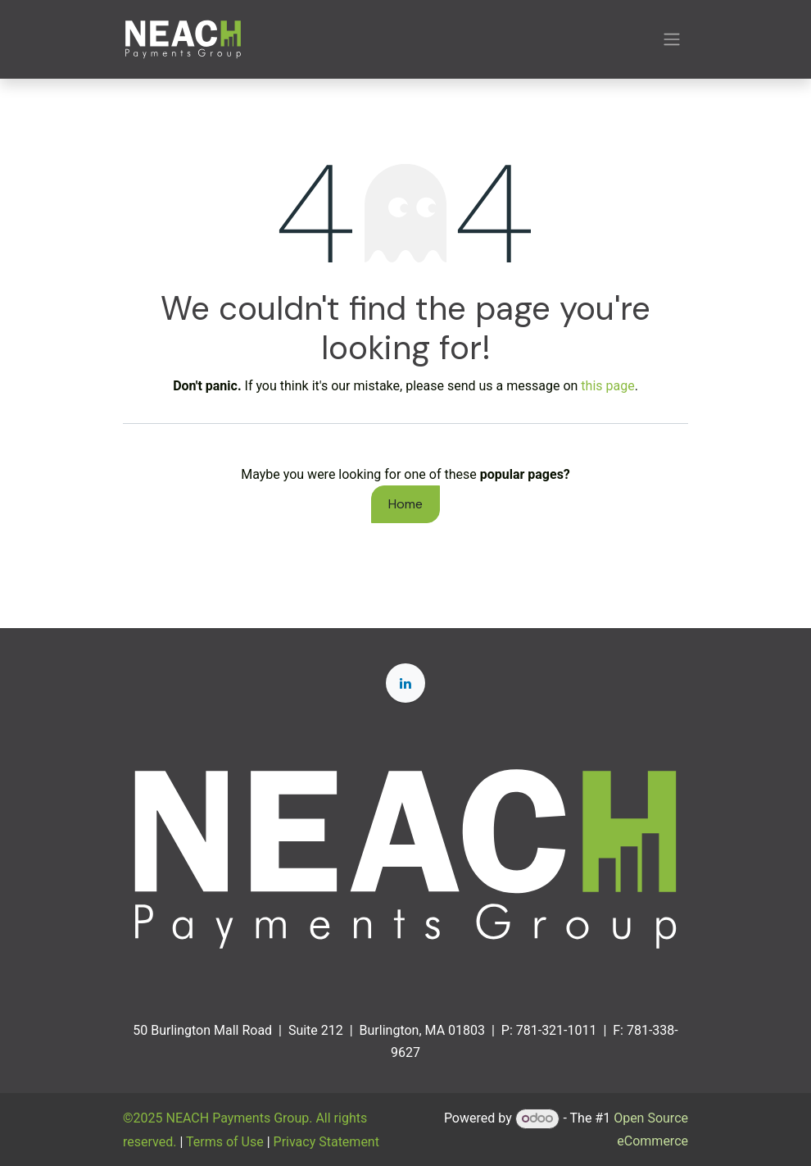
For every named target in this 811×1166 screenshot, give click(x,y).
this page (607, 386)
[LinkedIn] (405, 683)
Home (405, 503)
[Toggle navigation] (671, 40)
